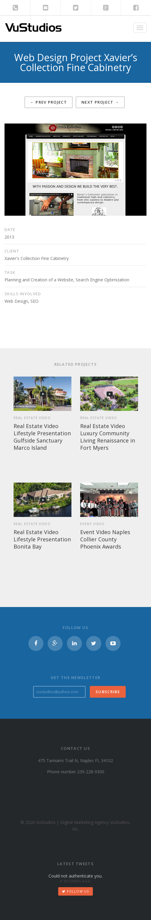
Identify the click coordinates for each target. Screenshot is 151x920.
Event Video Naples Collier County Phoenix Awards (105, 539)
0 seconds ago (75, 881)
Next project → (100, 102)
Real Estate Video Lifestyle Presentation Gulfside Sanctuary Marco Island (42, 436)
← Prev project (48, 102)
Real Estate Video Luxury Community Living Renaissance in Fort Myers (107, 436)
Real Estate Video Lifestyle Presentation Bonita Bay (42, 539)
